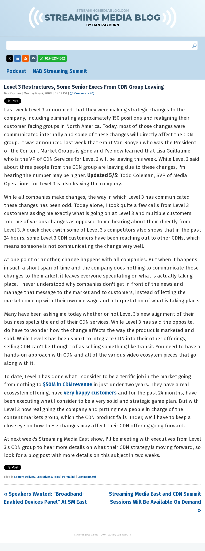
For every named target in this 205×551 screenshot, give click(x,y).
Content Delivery (24, 477)
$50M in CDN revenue (67, 384)
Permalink (68, 477)
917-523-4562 (55, 58)
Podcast (16, 71)
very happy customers (90, 393)
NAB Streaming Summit (60, 71)
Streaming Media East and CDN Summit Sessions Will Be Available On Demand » (155, 502)
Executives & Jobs (48, 477)
